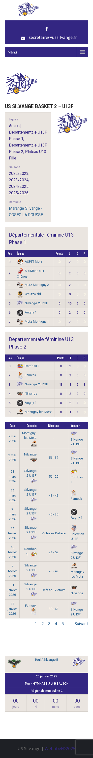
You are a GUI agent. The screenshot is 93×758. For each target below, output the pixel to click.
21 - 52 (53, 552)
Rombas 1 (28, 366)
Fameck (26, 375)
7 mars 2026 (12, 514)
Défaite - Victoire (53, 590)
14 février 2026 (12, 533)
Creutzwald (29, 294)
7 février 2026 (12, 571)
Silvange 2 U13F (32, 303)
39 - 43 (53, 609)
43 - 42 (53, 495)
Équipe (20, 253)
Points (59, 253)
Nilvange (27, 393)
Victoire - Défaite (53, 533)
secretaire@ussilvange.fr (53, 37)
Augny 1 (27, 312)
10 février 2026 (12, 552)
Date (12, 425)
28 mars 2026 (12, 476)
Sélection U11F (77, 533)
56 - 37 (53, 457)
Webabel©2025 (60, 748)
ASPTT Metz (29, 261)
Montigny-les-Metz (34, 412)
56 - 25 (53, 476)
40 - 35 (53, 514)
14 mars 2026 (12, 495)
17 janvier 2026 (12, 608)
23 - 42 (53, 571)
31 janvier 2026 (12, 590)
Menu (12, 52)
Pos (10, 253)
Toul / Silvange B (46, 659)
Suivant (81, 623)
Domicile (31, 425)
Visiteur (75, 425)
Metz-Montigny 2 (33, 285)
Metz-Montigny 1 (33, 321)
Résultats (53, 425)
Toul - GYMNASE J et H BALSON (46, 683)
